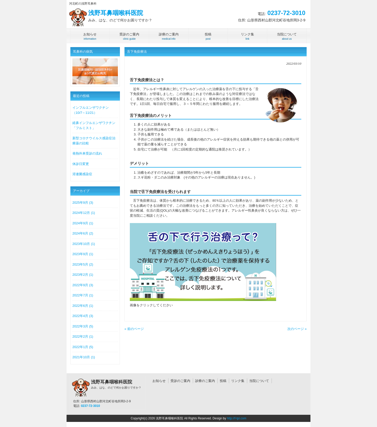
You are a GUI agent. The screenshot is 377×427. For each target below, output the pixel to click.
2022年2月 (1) (82, 336)
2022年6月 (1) (82, 306)
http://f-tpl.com (236, 418)
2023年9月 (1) (82, 254)
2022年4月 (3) (82, 316)
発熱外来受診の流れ (87, 153)
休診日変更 (80, 164)
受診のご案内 (180, 381)
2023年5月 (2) (82, 264)
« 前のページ (134, 329)
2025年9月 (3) (82, 202)
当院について (259, 381)
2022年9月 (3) (82, 285)
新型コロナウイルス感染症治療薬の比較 (93, 140)
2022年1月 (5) (82, 347)
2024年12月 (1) (83, 213)
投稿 (223, 381)
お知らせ (159, 381)
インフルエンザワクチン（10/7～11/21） (90, 110)
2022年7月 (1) (82, 295)
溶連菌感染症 (82, 174)
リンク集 (237, 381)
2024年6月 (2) (82, 233)
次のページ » (297, 329)
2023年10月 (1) (83, 244)
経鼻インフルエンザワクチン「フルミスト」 (93, 125)
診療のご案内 (205, 381)
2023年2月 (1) (82, 275)
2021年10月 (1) (83, 357)
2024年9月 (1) (82, 223)
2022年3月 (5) (82, 326)
